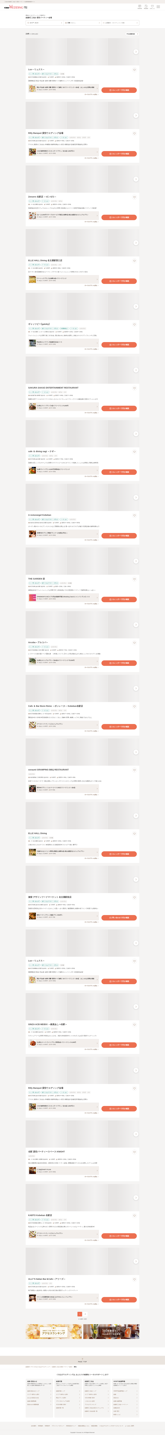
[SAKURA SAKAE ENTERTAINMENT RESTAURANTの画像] (82, 370)
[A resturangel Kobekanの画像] (82, 497)
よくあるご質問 (129, 1426)
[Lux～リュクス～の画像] (82, 51)
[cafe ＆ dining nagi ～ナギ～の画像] (82, 433)
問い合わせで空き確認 (119, 918)
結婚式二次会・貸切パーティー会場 (62, 1367)
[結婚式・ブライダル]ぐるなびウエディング (38, 1367)
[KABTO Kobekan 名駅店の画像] (82, 1197)
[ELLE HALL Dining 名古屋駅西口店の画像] (82, 242)
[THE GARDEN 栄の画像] (82, 561)
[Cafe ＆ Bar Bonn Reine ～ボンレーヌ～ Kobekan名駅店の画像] (82, 688)
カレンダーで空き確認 (119, 90)
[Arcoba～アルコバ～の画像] (82, 624)
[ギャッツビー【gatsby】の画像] (82, 306)
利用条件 (47, 1426)
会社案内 (33, 1426)
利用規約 (40, 1426)
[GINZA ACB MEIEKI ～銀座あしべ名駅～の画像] (82, 1006)
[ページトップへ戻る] (82, 1360)
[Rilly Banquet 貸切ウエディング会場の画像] (82, 115)
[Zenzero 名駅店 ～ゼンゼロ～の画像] (82, 179)
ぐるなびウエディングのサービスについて (111, 1426)
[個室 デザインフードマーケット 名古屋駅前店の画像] (82, 879)
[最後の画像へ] (135, 51)
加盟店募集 (94, 1426)
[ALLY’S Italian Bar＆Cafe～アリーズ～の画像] (82, 1261)
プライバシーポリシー (58, 1426)
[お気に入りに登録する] (134, 70)
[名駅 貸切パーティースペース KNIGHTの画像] (82, 1134)
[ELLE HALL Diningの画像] (82, 815)
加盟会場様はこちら (83, 1426)
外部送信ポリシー (71, 1426)
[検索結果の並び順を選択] (132, 34)
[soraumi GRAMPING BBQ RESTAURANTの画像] (82, 752)
